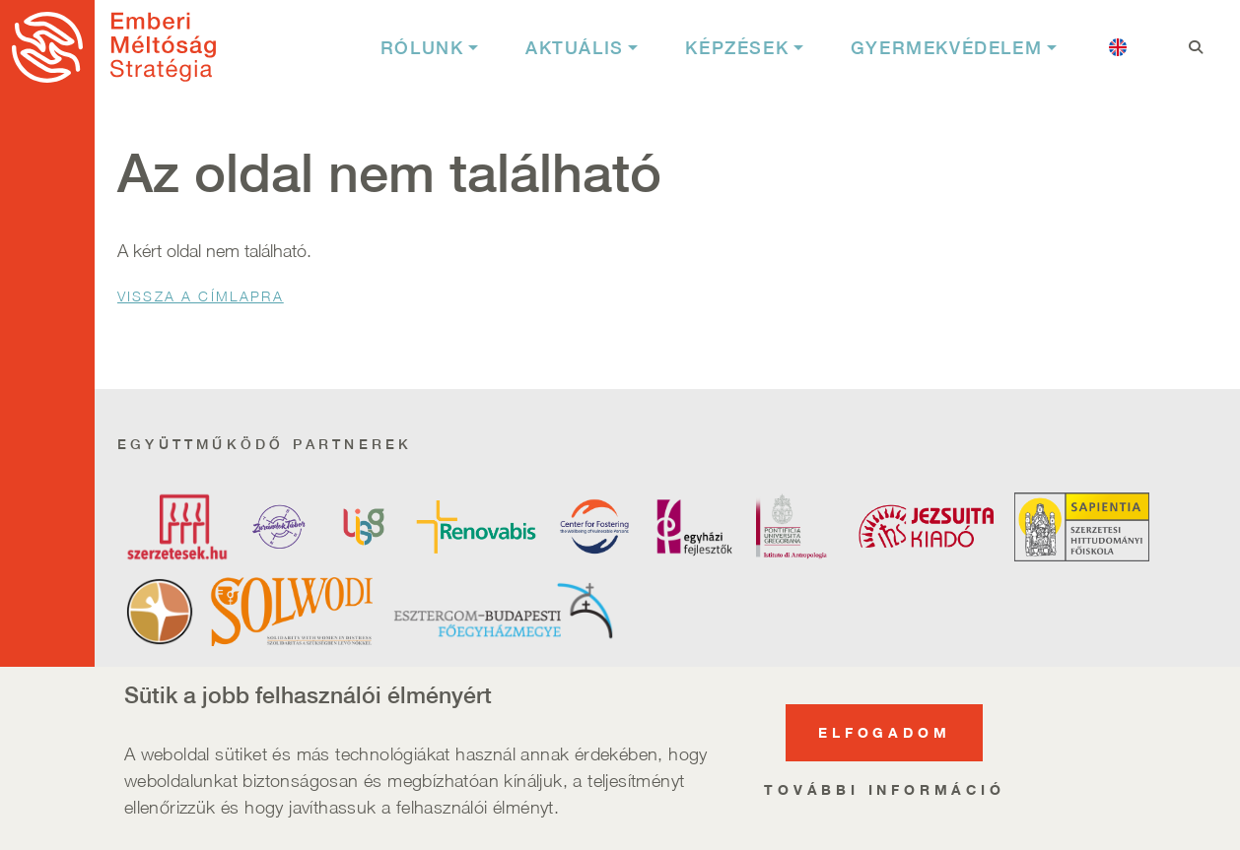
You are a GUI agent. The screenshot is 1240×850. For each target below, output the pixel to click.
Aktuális (574, 47)
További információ (884, 797)
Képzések (737, 47)
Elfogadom (884, 740)
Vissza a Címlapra (200, 296)
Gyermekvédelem (946, 47)
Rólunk (422, 47)
